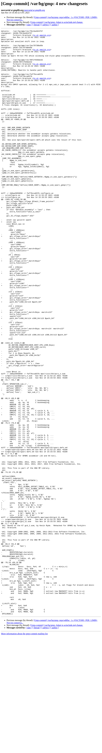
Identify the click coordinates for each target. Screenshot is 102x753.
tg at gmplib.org (41, 36)
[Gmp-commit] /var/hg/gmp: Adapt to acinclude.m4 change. (56, 22)
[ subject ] (45, 25)
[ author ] (55, 25)
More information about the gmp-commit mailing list (24, 750)
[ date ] (29, 25)
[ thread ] (37, 25)
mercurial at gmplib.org (34, 10)
